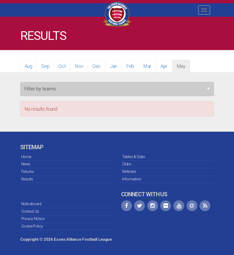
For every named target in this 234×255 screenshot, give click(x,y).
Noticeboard (31, 204)
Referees (129, 171)
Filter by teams (40, 89)
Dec (96, 66)
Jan (113, 66)
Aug (28, 66)
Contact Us (30, 211)
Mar (147, 66)
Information (131, 179)
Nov (79, 66)
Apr (163, 66)
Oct (62, 66)
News (26, 164)
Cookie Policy (32, 226)
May (181, 66)
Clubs (126, 164)
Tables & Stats (133, 157)
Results (27, 179)
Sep (45, 66)
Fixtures (27, 171)
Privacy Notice (32, 218)
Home (26, 157)
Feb (130, 66)
